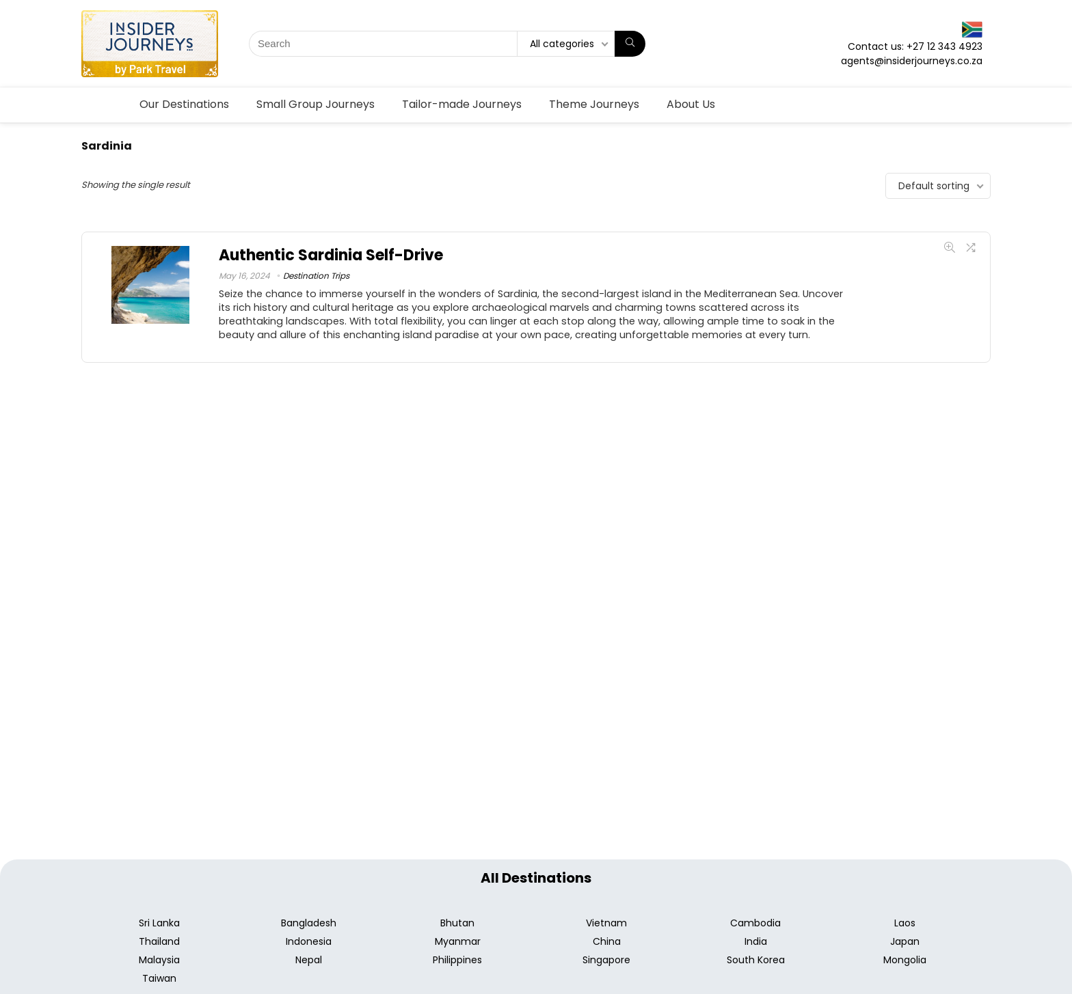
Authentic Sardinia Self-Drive (331, 255)
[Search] (630, 44)
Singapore (606, 960)
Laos (904, 923)
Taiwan (159, 978)
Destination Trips (316, 275)
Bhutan (457, 923)
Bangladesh (308, 923)
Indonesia (309, 941)
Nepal (308, 960)
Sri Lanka (159, 923)
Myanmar (458, 941)
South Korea (756, 960)
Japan (905, 941)
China (607, 941)
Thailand (159, 941)
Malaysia (159, 960)
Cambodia (755, 923)
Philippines (457, 960)
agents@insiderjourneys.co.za (911, 61)
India (756, 941)
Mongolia (904, 960)
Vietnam (606, 923)
